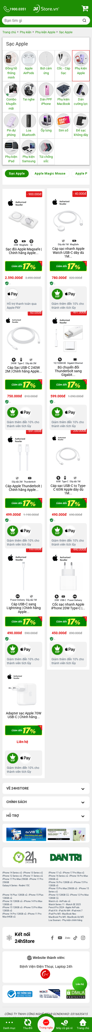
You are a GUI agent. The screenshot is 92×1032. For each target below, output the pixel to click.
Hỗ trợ (46, 816)
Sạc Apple (17, 173)
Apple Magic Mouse (50, 173)
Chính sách (46, 802)
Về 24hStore (46, 788)
